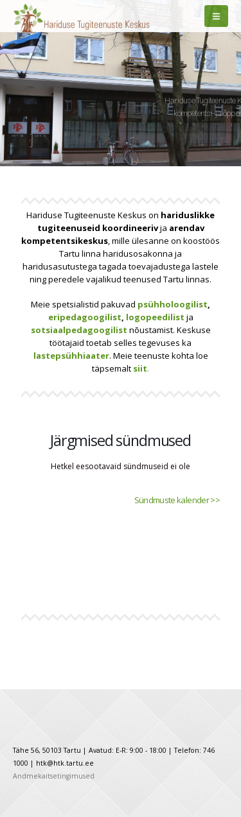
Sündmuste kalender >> (177, 500)
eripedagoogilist (84, 317)
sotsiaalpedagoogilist (79, 330)
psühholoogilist (173, 304)
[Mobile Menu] (216, 16)
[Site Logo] (54, 16)
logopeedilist (155, 317)
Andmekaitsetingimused (53, 775)
